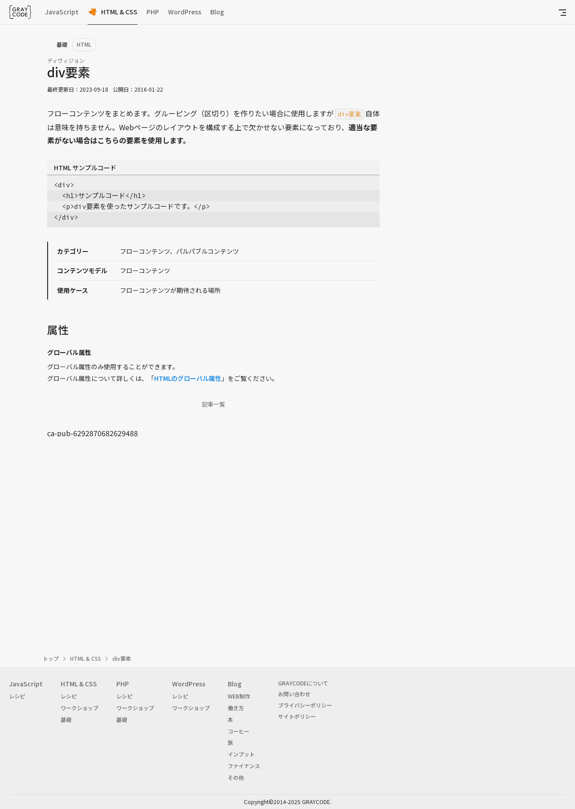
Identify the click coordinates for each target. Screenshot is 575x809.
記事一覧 (213, 404)
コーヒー (238, 731)
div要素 (121, 658)
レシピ (17, 696)
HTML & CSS (119, 11)
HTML (84, 44)
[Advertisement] (213, 536)
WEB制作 (239, 696)
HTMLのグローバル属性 (187, 378)
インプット (241, 754)
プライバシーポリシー (305, 705)
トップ (51, 658)
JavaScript (62, 11)
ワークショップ (79, 708)
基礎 (66, 719)
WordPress (184, 11)
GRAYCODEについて (303, 683)
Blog (217, 11)
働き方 (236, 708)
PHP (152, 11)
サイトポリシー (297, 716)
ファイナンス (244, 765)
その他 (236, 777)
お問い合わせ (294, 694)
